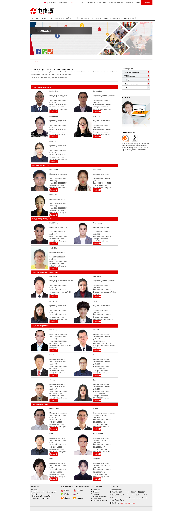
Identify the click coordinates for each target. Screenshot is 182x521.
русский (147, 2)
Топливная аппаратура (40, 498)
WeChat (65, 494)
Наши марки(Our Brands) (100, 500)
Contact (53, 112)
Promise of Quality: (129, 132)
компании (95, 490)
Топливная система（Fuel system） (44, 492)
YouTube (78, 490)
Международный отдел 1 (41, 18)
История (95, 492)
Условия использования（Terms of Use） (100, 496)
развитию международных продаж (118, 18)
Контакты (95, 494)
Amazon (78, 498)
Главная (32, 62)
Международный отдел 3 (90, 18)
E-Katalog (35, 490)
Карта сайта (96, 498)
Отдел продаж (116, 490)
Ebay (76, 494)
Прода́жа (38, 62)
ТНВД (34, 494)
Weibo (65, 490)
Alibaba (65, 498)
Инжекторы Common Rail (41, 496)
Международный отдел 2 (65, 18)
